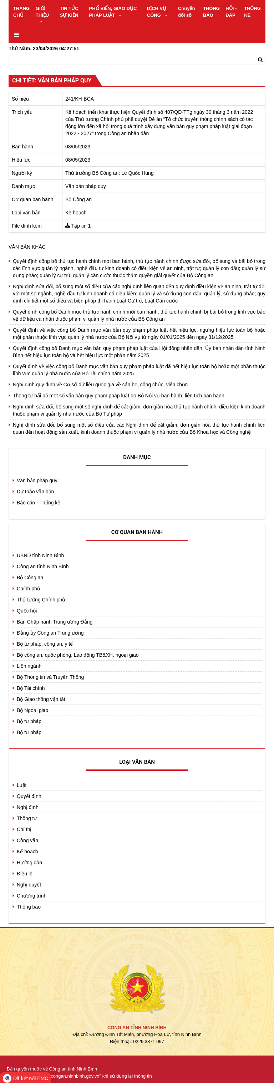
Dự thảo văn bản (35, 491)
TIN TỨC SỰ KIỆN (69, 12)
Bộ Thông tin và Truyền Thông (50, 677)
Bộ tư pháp (29, 721)
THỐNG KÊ (252, 12)
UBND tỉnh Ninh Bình (40, 555)
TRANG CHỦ (21, 12)
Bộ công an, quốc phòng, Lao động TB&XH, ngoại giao (78, 655)
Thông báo (29, 907)
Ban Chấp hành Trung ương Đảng (54, 622)
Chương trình (31, 896)
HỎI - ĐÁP (231, 12)
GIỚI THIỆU (42, 15)
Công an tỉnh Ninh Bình (43, 566)
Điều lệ (24, 873)
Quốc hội (27, 611)
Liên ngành (29, 666)
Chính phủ (28, 588)
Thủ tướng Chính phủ (41, 599)
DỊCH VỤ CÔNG (157, 12)
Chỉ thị (24, 829)
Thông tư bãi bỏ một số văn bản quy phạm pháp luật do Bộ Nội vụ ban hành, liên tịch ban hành (118, 395)
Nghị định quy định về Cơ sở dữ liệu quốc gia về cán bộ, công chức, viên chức (100, 384)
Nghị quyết (29, 885)
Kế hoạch (27, 851)
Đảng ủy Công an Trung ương (50, 633)
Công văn (27, 840)
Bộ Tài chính (31, 688)
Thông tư (27, 818)
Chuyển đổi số (186, 12)
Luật (21, 785)
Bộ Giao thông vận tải (41, 699)
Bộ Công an (30, 577)
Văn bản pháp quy (37, 480)
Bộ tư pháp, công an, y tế (45, 644)
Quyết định (29, 796)
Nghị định (28, 807)
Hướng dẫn (29, 862)
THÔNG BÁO (211, 12)
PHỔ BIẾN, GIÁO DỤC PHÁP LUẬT (113, 12)
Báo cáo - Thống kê (38, 502)
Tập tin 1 (81, 226)
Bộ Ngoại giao (32, 710)
